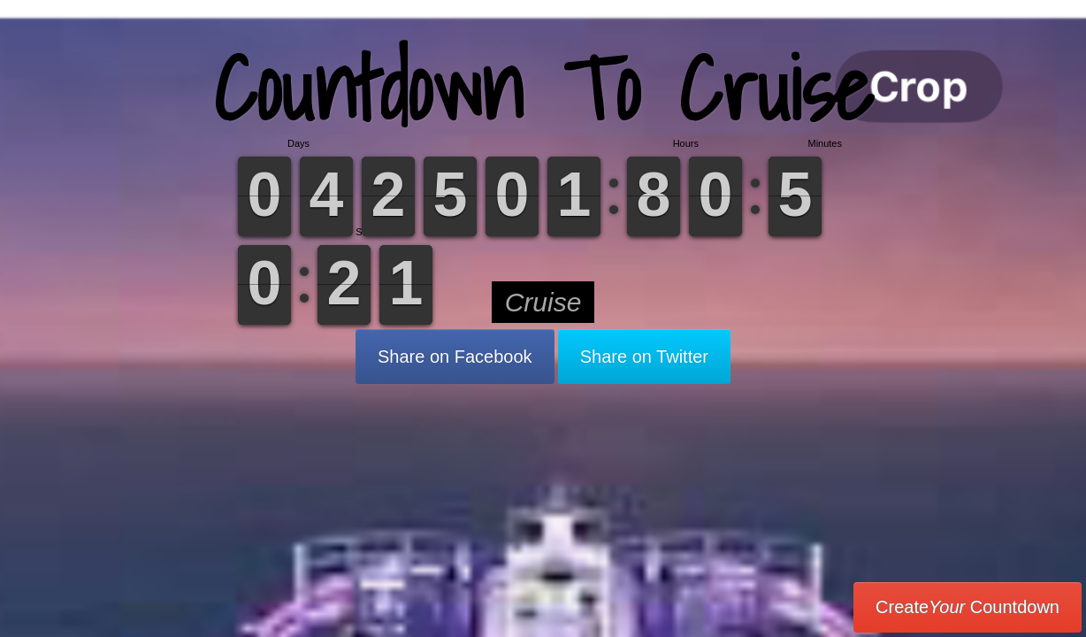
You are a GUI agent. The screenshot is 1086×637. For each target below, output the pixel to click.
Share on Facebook (455, 356)
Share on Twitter (644, 356)
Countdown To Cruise (543, 88)
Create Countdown (967, 607)
